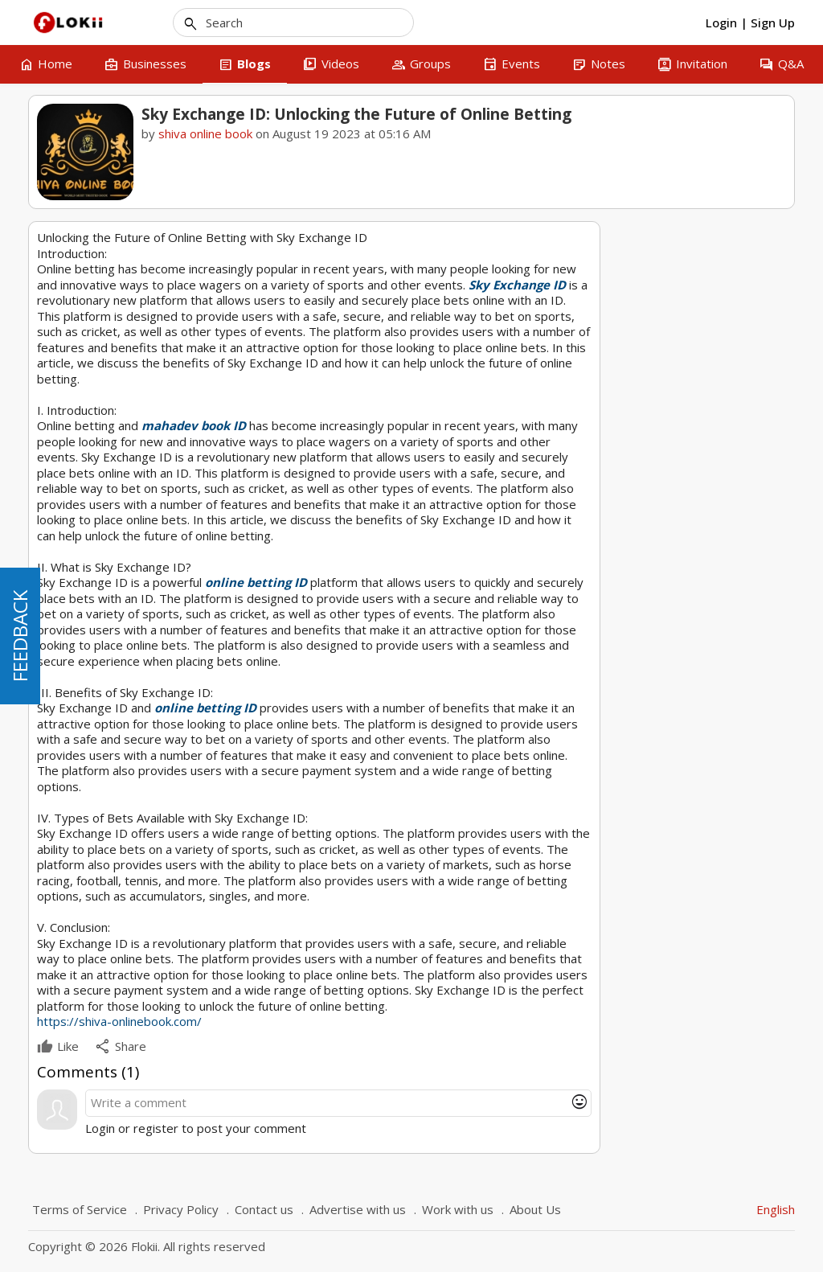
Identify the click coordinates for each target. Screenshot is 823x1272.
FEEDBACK (19, 636)
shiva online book (205, 133)
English (775, 1209)
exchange (733, 388)
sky (690, 388)
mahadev (648, 388)
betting (643, 410)
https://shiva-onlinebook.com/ (119, 1021)
